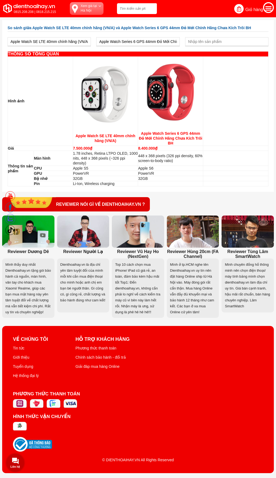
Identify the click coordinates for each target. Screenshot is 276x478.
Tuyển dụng (23, 366)
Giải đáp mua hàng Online (97, 366)
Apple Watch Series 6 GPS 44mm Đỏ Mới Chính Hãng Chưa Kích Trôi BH (170, 138)
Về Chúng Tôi (30, 339)
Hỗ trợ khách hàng (102, 339)
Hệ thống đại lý (26, 375)
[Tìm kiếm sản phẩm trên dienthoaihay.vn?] (137, 8)
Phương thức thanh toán (95, 348)
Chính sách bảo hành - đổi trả (100, 357)
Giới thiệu (21, 357)
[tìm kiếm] (151, 8)
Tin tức (19, 348)
